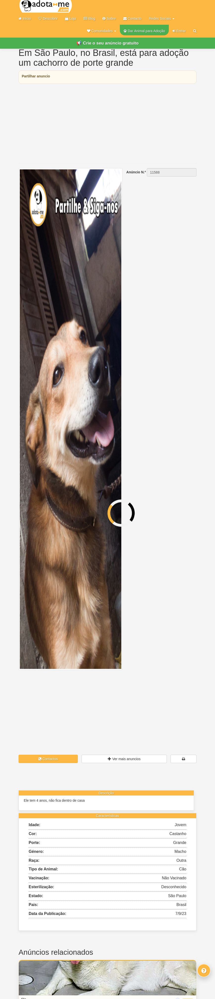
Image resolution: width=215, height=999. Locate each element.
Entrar (179, 31)
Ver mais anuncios (124, 759)
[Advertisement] (107, 123)
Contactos (48, 759)
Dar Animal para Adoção (144, 31)
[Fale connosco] (204, 970)
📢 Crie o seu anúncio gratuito (107, 43)
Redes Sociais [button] (161, 19)
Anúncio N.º (136, 172)
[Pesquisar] (195, 31)
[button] (101, 31)
